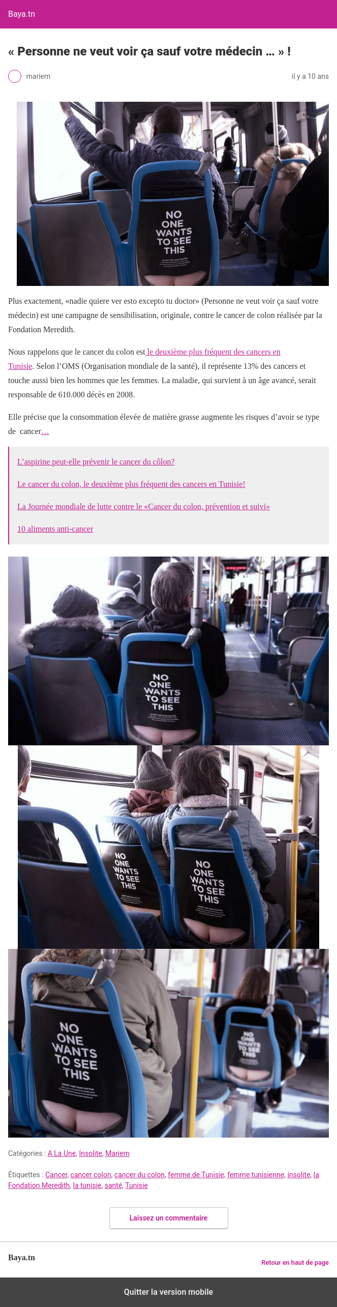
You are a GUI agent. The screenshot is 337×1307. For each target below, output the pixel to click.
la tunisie (87, 1185)
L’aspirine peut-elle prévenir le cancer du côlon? (95, 461)
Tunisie (136, 1185)
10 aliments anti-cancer (55, 529)
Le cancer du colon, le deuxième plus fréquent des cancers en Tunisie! (131, 484)
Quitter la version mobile (168, 1292)
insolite (298, 1175)
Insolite (90, 1153)
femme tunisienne (255, 1175)
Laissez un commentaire (169, 1218)
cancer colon (91, 1175)
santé (113, 1185)
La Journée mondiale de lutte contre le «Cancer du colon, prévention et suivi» (143, 506)
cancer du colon (139, 1175)
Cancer (56, 1175)
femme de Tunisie (196, 1175)
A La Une (62, 1153)
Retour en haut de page (295, 1262)
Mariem (117, 1153)
